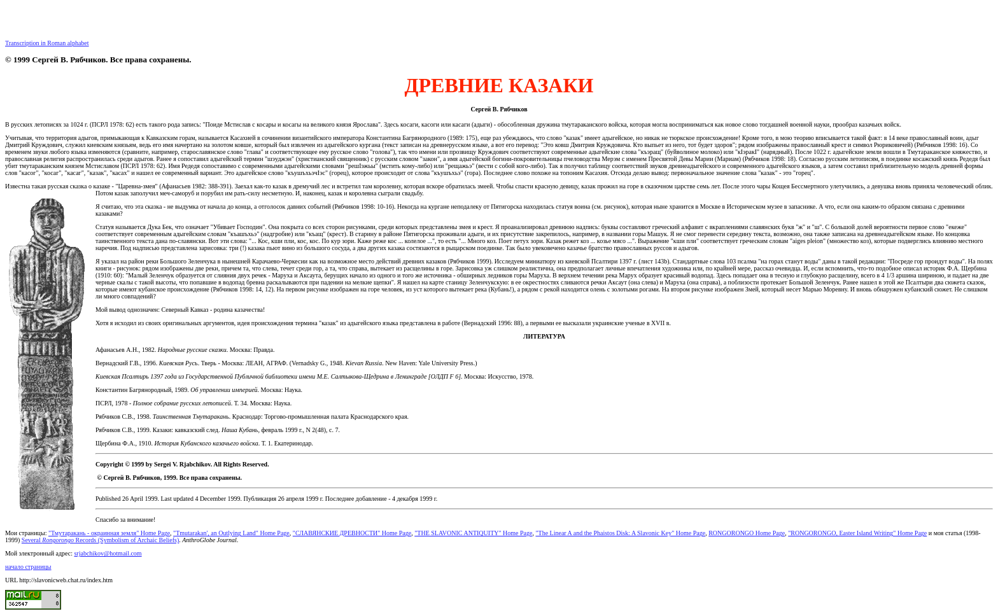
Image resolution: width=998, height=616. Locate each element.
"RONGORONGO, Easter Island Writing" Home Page (857, 532)
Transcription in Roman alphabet (47, 42)
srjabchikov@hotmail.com (107, 553)
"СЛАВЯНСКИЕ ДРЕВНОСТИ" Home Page (352, 532)
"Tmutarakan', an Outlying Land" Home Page (231, 532)
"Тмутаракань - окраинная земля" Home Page (109, 532)
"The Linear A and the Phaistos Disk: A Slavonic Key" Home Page (620, 532)
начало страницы (28, 566)
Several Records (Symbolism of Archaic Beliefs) (100, 539)
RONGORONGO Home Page (746, 532)
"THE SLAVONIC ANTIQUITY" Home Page (473, 532)
